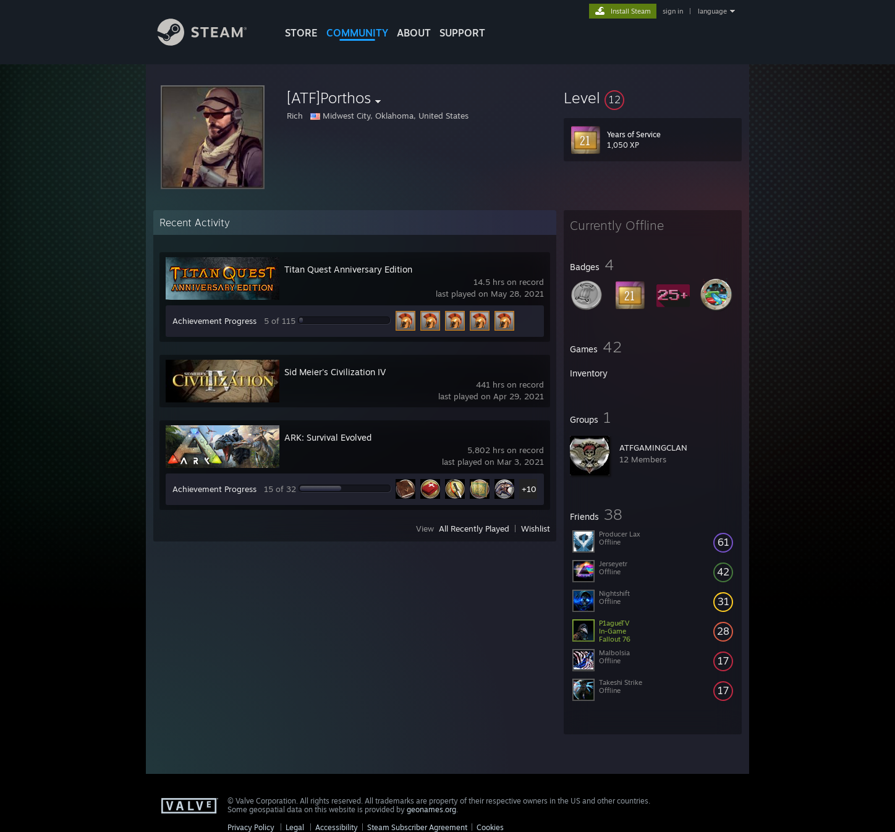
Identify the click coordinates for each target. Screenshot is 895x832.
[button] (653, 97)
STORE (301, 33)
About (414, 33)
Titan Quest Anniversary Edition (348, 269)
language (712, 11)
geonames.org (431, 809)
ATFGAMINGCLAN (653, 447)
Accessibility (336, 827)
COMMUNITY (357, 33)
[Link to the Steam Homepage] (211, 42)
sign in (673, 11)
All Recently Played (474, 528)
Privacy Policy (250, 827)
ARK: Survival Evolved (327, 437)
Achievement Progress (214, 321)
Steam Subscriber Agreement (417, 827)
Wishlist (535, 528)
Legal (295, 827)
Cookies (490, 827)
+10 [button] (529, 489)
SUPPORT (462, 33)
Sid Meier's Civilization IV (335, 372)
